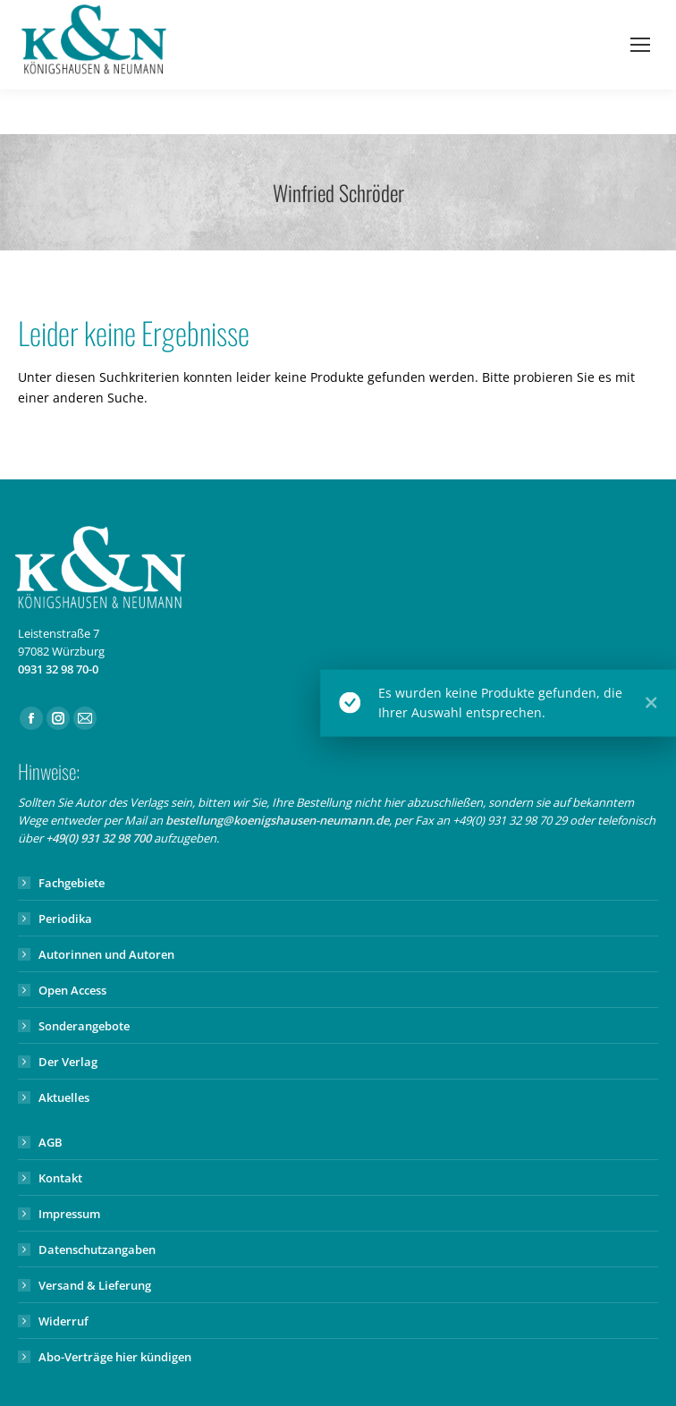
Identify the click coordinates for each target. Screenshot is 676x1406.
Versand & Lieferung (94, 1285)
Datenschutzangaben (97, 1249)
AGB (50, 1142)
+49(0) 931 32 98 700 (98, 838)
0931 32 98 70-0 (58, 669)
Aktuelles (63, 1097)
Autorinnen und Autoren (106, 954)
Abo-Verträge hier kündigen (114, 1357)
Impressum (69, 1214)
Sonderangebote (84, 1026)
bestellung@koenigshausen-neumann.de (277, 820)
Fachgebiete (71, 883)
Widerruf (63, 1321)
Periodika (65, 919)
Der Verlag (67, 1062)
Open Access (72, 990)
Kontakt (60, 1178)
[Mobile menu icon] (640, 45)
